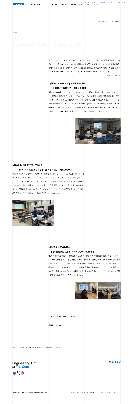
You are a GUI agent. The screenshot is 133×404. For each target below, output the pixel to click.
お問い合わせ (121, 2)
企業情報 (63, 4)
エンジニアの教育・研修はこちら (61, 317)
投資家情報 (72, 4)
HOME (14, 348)
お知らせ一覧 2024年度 (26, 348)
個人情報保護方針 (92, 392)
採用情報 (54, 4)
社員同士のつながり (56, 325)
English (96, 4)
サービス (46, 4)
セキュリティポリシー (78, 392)
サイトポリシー (105, 392)
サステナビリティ (85, 4)
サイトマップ (116, 392)
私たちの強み (35, 4)
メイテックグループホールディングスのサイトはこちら (96, 2)
